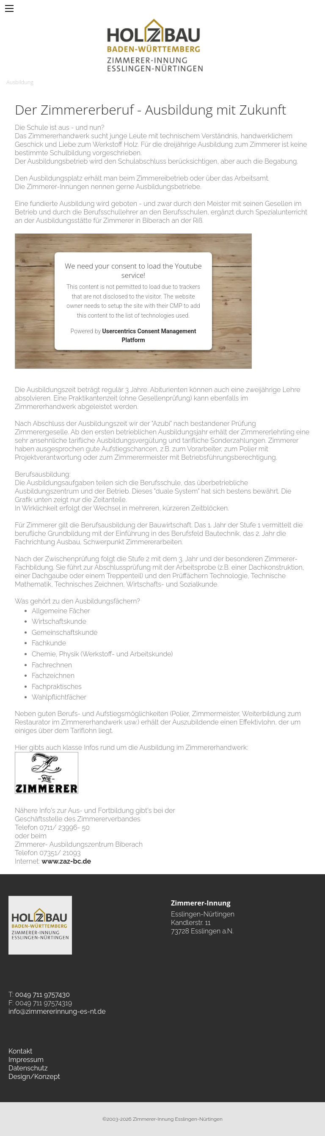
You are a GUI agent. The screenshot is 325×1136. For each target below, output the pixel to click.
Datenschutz (28, 1068)
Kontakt (20, 1051)
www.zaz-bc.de (66, 861)
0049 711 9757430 (42, 995)
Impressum (26, 1060)
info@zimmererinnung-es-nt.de (57, 1011)
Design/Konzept (34, 1077)
